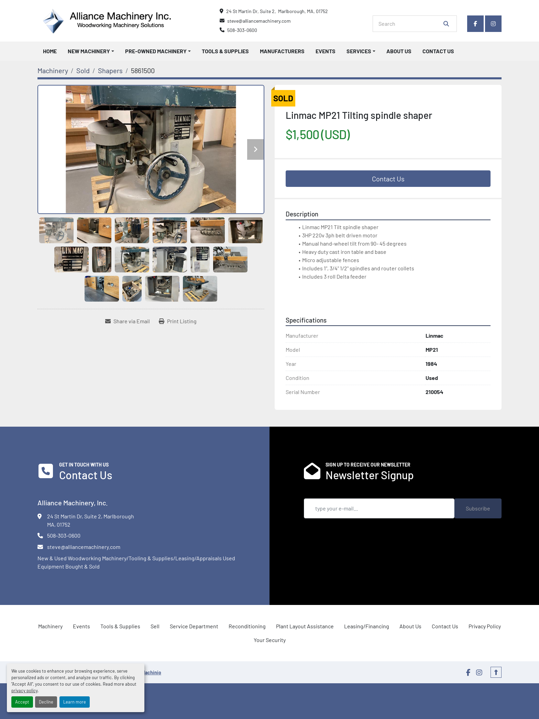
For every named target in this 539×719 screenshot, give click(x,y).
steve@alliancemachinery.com (259, 21)
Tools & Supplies (225, 51)
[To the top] (496, 672)
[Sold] (83, 70)
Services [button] (358, 51)
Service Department (194, 626)
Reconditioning (247, 626)
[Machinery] (52, 70)
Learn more (74, 702)
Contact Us (438, 51)
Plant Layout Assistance (305, 626)
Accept (22, 702)
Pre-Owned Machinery (156, 51)
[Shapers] (110, 70)
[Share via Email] (127, 321)
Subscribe (478, 508)
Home (50, 51)
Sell (155, 626)
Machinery (50, 626)
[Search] (409, 23)
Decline (46, 702)
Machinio (151, 672)
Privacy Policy (485, 626)
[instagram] (493, 23)
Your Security (270, 640)
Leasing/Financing (366, 626)
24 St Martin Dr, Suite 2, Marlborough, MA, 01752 (277, 11)
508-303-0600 (242, 30)
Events (326, 51)
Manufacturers (282, 51)
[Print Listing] (177, 321)
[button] (91, 51)
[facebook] (475, 23)
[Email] (379, 508)
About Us (398, 51)
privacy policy (24, 690)
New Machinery (89, 51)
